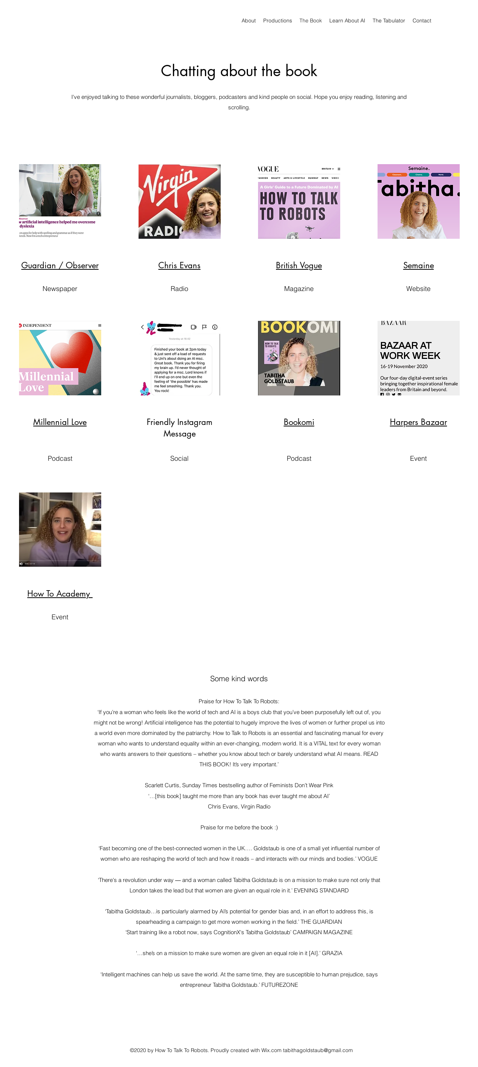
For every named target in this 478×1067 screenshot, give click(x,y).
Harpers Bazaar (418, 422)
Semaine (418, 265)
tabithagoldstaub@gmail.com (318, 1050)
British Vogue (299, 265)
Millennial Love (60, 422)
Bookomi (299, 422)
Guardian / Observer (60, 265)
